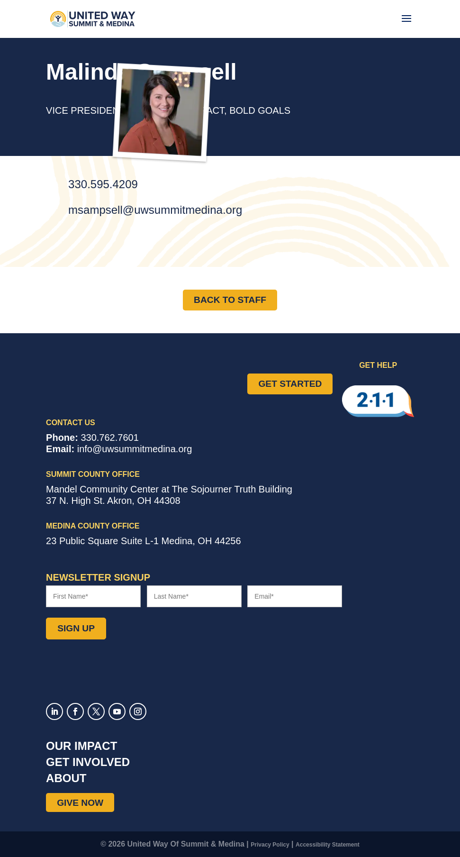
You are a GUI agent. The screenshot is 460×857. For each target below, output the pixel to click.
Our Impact (81, 745)
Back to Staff (230, 300)
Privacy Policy (270, 844)
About (66, 778)
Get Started (290, 384)
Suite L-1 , (143, 541)
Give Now (80, 802)
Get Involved (88, 762)
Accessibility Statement (328, 844)
